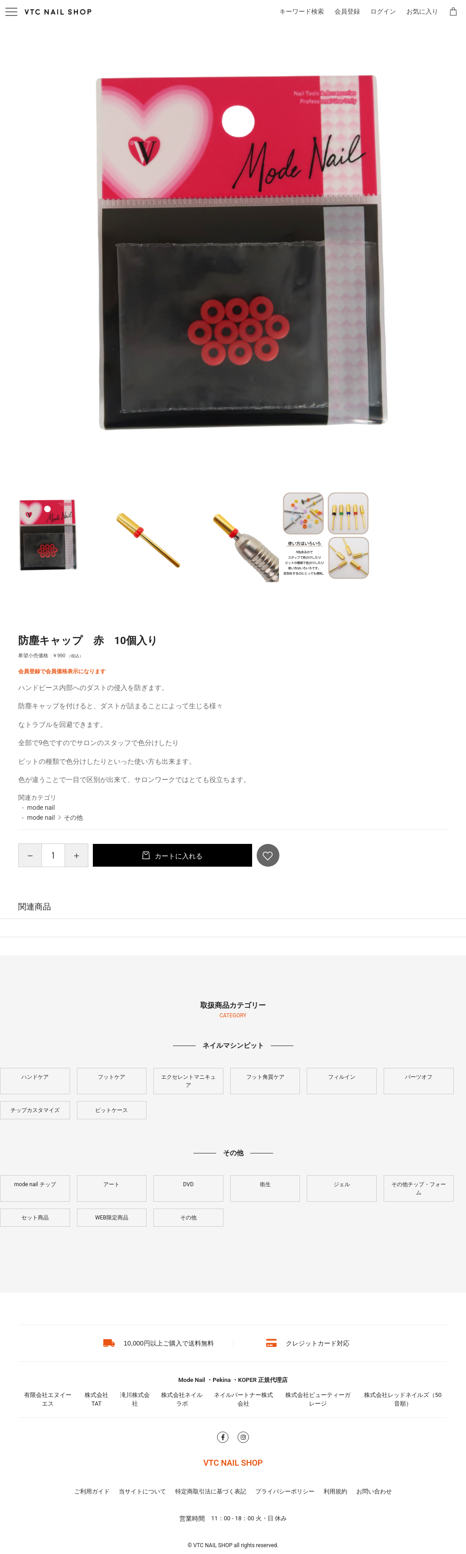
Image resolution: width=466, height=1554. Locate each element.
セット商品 (35, 1217)
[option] (233, 256)
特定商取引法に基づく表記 (210, 1491)
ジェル (342, 1184)
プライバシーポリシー (284, 1491)
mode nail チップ (35, 1184)
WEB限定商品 (111, 1217)
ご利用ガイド (92, 1491)
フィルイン (341, 1077)
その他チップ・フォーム (418, 1188)
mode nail (41, 807)
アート (111, 1184)
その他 (73, 817)
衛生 (265, 1184)
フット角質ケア (265, 1077)
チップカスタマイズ (35, 1110)
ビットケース (111, 1110)
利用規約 (335, 1491)
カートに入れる (177, 856)
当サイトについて (142, 1491)
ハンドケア (35, 1077)
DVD (188, 1184)
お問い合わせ (374, 1491)
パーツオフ (418, 1077)
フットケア (111, 1077)
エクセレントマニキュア (188, 1081)
